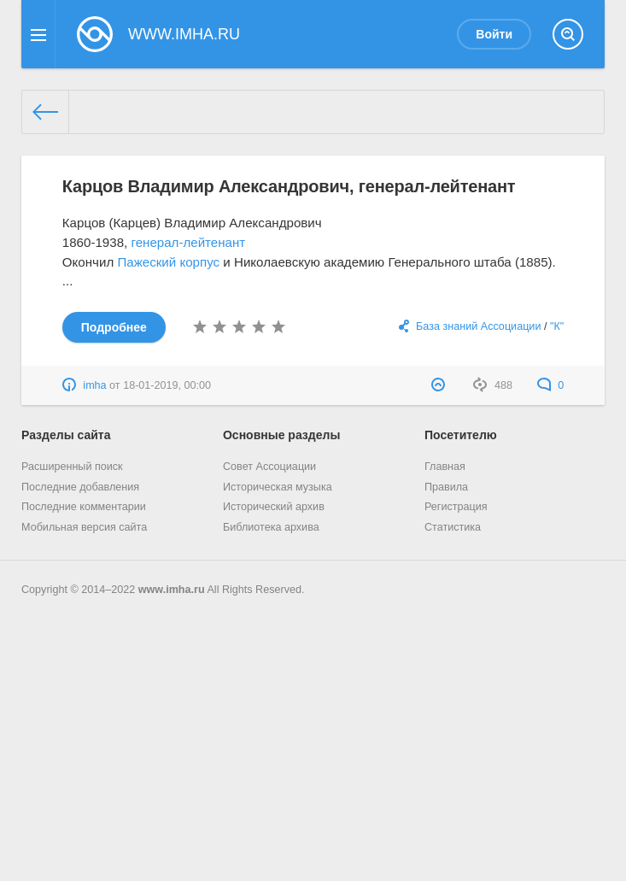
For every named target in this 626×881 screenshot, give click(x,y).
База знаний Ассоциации (478, 326)
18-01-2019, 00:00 (167, 385)
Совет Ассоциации (269, 467)
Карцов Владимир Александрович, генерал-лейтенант (289, 186)
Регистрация (456, 507)
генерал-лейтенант (188, 242)
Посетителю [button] (460, 435)
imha (94, 385)
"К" (557, 326)
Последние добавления (80, 487)
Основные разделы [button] (281, 435)
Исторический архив (274, 507)
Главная (444, 467)
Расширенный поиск (72, 467)
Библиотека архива (271, 527)
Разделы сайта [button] (65, 435)
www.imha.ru (171, 590)
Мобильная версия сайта (84, 527)
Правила (446, 487)
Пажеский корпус (168, 262)
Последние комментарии (83, 507)
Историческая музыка (277, 487)
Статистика (452, 527)
